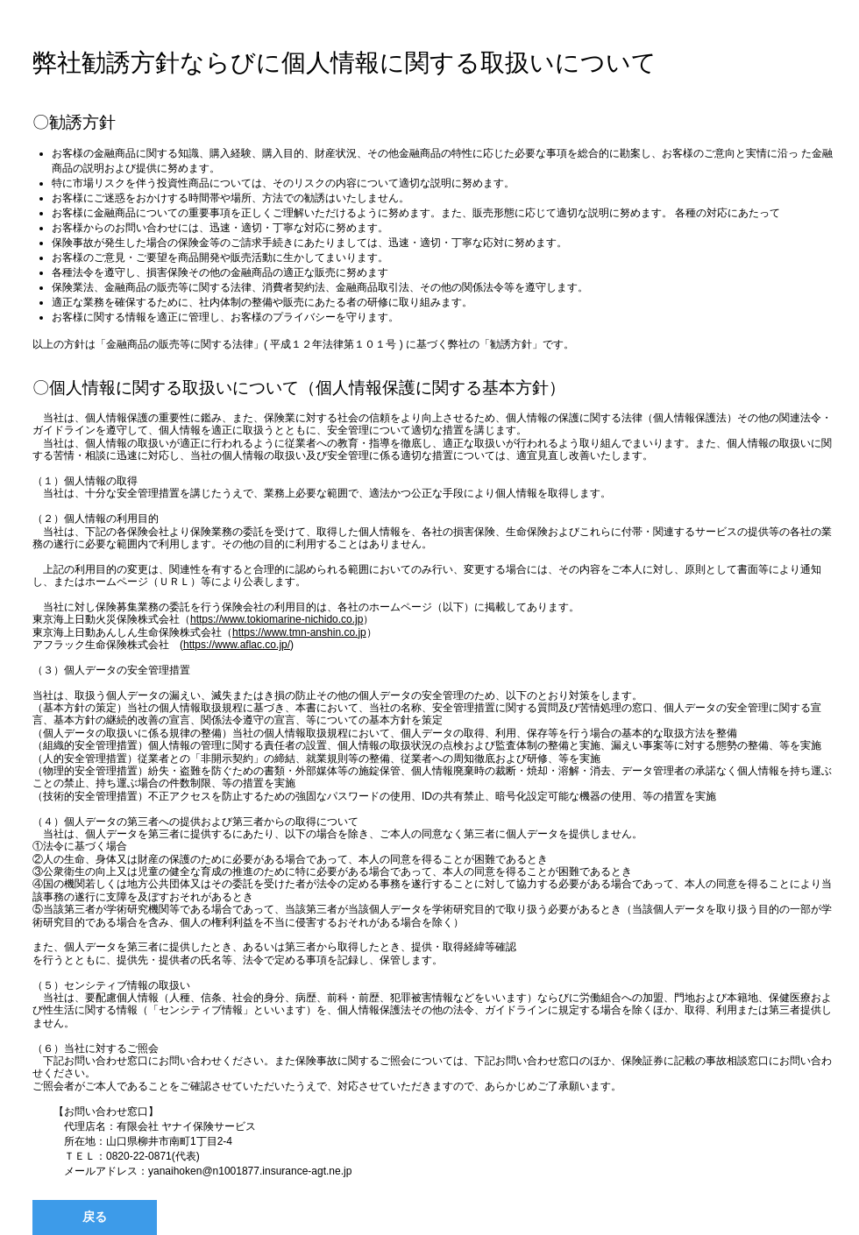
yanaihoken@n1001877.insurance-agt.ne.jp (249, 1171)
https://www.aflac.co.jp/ (236, 645)
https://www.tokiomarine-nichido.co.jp (276, 619)
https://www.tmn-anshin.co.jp (299, 632)
